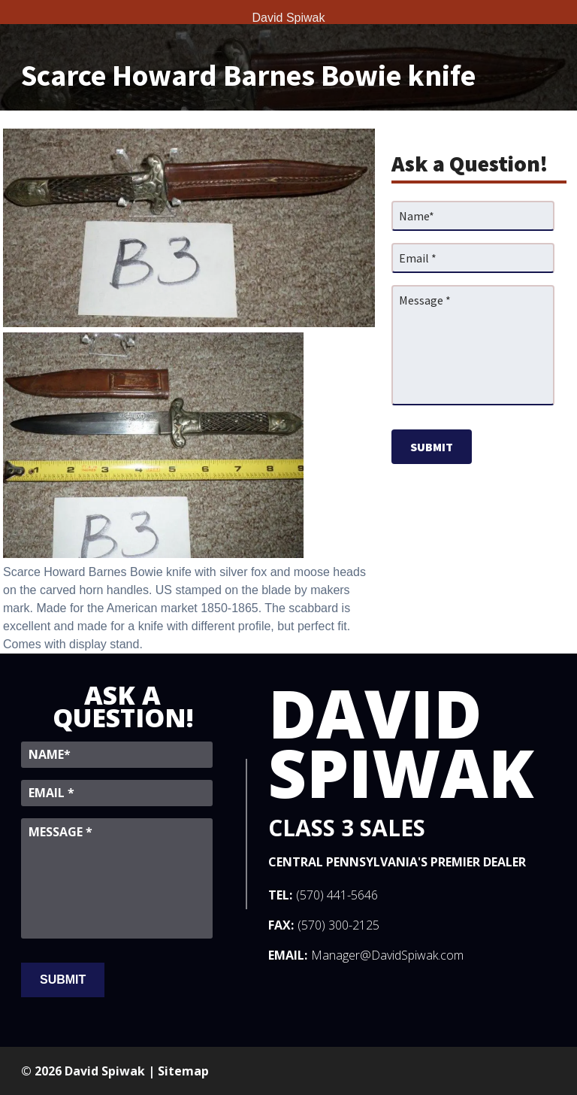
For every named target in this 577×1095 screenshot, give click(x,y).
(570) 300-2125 (338, 925)
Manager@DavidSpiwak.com (387, 955)
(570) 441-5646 (337, 895)
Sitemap (183, 1071)
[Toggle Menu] (15, 12)
